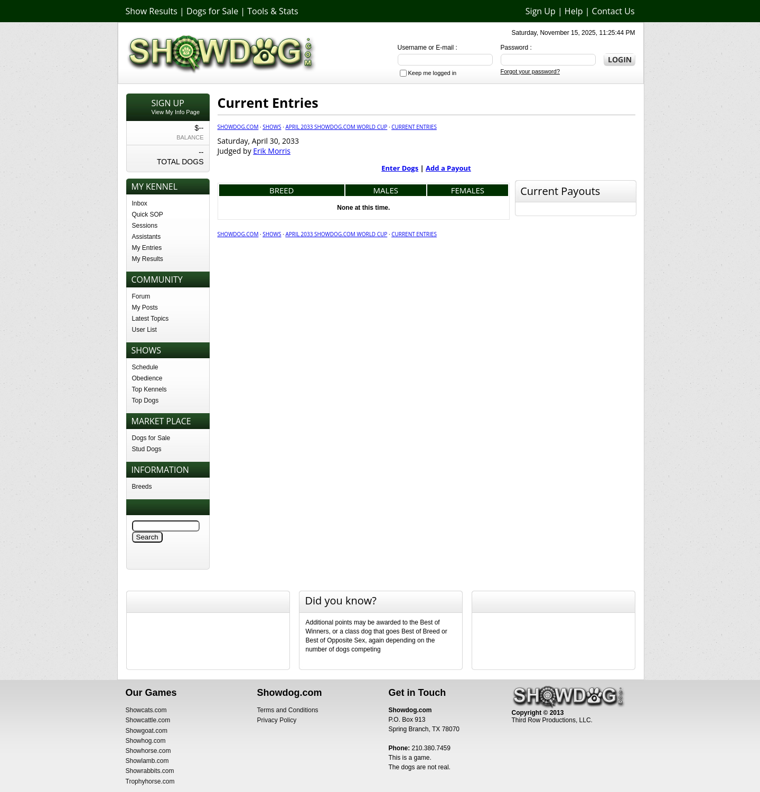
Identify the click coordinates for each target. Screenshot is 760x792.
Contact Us (613, 11)
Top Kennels (149, 389)
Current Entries (414, 127)
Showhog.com (146, 740)
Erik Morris (271, 151)
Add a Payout (448, 168)
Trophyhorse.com (150, 781)
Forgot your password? (530, 71)
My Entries (147, 247)
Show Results (151, 11)
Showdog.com (238, 127)
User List (144, 329)
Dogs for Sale (212, 11)
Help (574, 11)
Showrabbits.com (150, 771)
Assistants (146, 236)
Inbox (139, 203)
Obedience (147, 378)
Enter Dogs (399, 168)
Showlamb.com (147, 761)
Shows (271, 127)
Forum (141, 296)
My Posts (145, 307)
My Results (147, 259)
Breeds (142, 486)
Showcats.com (146, 710)
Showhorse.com (148, 750)
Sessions (145, 225)
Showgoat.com (146, 730)
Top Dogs (145, 400)
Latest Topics (150, 318)
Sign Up (541, 11)
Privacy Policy (277, 720)
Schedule (145, 367)
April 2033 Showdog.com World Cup (336, 127)
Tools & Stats (272, 11)
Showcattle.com (148, 720)
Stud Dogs (147, 449)
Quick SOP (147, 214)
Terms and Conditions (287, 710)
